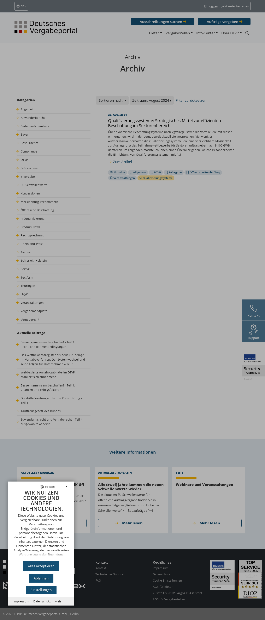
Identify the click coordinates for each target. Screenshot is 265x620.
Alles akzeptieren (41, 566)
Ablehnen (41, 578)
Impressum (21, 601)
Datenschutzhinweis (47, 601)
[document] (41, 524)
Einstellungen (41, 590)
